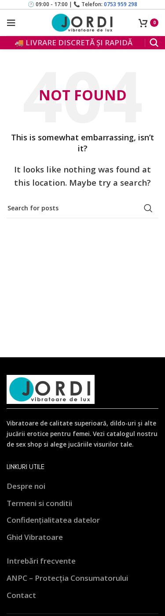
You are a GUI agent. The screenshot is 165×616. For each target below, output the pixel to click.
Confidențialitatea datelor (53, 520)
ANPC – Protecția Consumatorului (67, 578)
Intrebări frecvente (41, 561)
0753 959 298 (120, 4)
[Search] (154, 42)
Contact (21, 595)
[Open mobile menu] (11, 23)
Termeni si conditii (39, 503)
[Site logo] (83, 22)
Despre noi (26, 486)
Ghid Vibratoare (35, 537)
